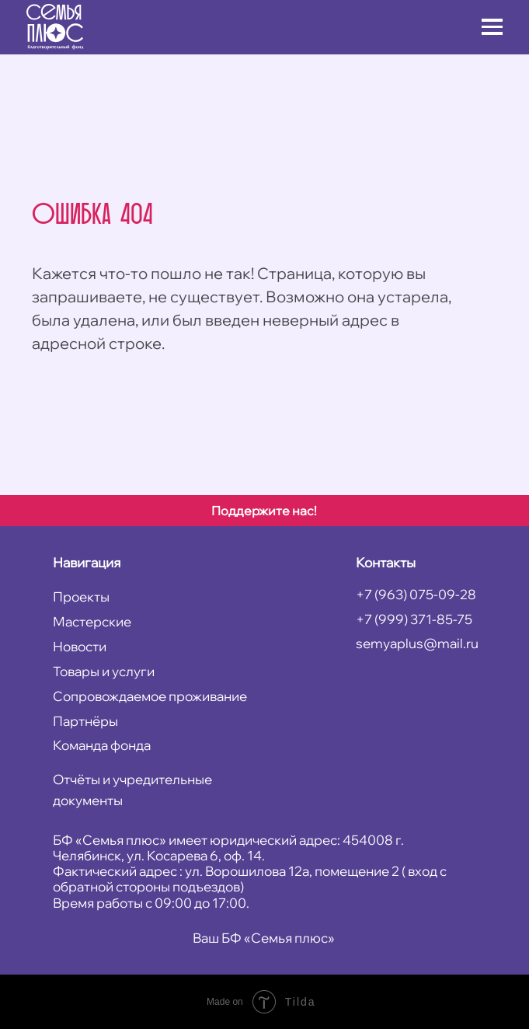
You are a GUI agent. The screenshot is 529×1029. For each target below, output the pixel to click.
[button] (492, 20)
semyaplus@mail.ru (417, 643)
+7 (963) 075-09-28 (416, 594)
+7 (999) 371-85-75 (414, 619)
